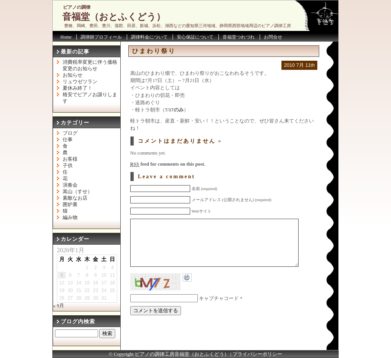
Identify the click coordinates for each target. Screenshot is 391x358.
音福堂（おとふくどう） (113, 17)
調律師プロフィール (101, 37)
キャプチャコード (219, 310)
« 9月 (58, 305)
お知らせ (72, 75)
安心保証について (195, 37)
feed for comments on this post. (167, 164)
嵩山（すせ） (77, 191)
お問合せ (273, 37)
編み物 (70, 217)
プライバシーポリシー (257, 354)
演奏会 (70, 185)
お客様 (70, 159)
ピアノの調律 (76, 7)
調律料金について (149, 37)
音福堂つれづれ (239, 37)
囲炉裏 (70, 204)
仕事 (68, 139)
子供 (68, 165)
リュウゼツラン (80, 81)
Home (65, 37)
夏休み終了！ (77, 88)
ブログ (70, 133)
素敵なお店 (75, 198)
